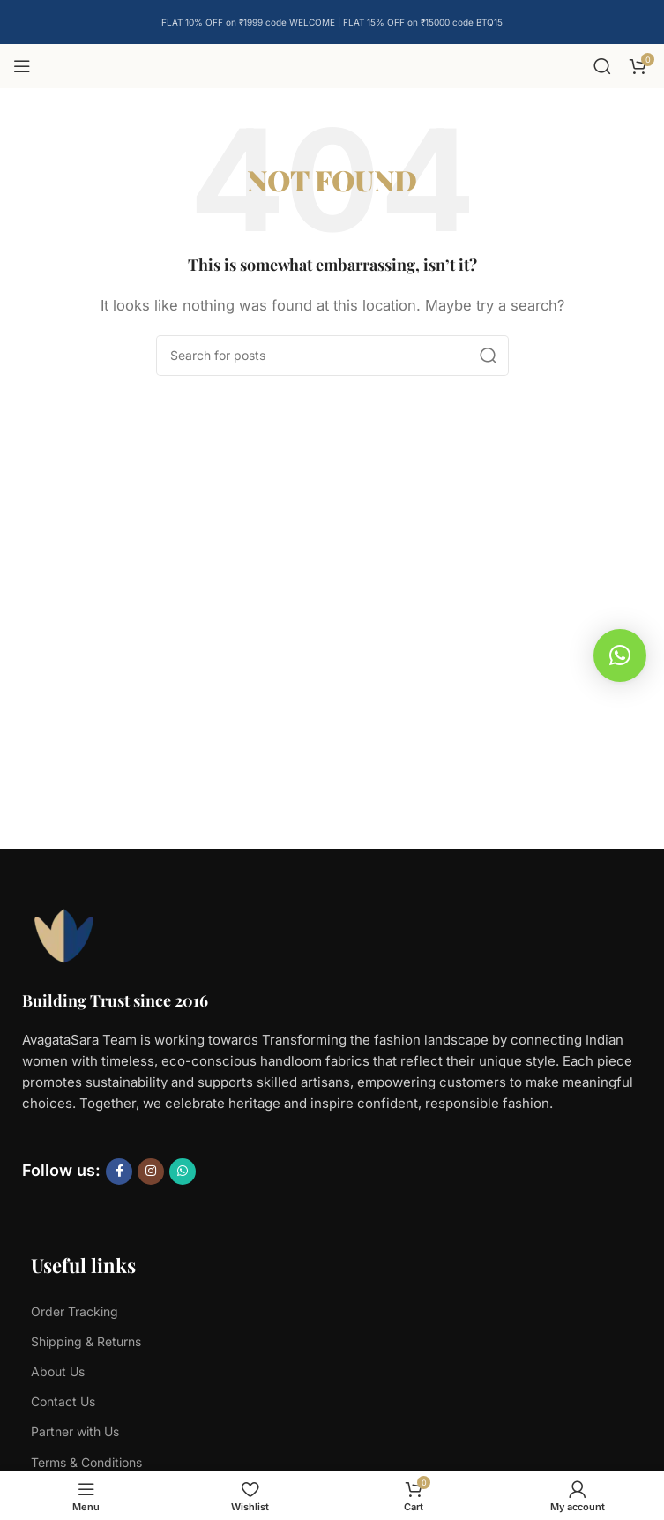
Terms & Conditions (86, 1462)
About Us (58, 1371)
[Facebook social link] (119, 1171)
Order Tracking (74, 1311)
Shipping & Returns (86, 1341)
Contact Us (63, 1401)
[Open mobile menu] (22, 66)
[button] (619, 655)
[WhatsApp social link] (182, 1171)
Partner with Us (75, 1431)
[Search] (602, 66)
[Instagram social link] (151, 1171)
